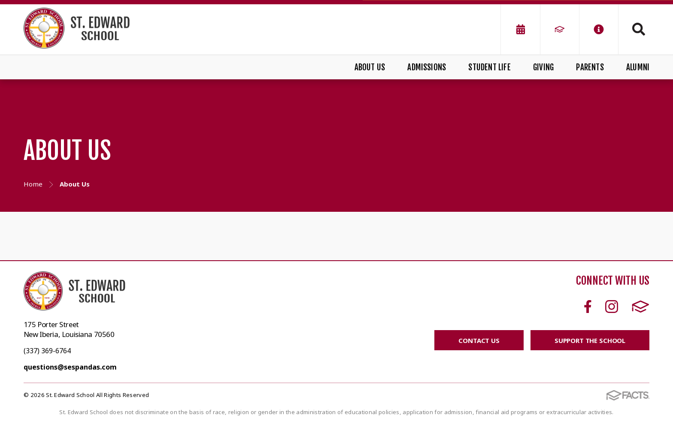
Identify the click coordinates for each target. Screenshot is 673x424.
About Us (370, 67)
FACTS (640, 306)
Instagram (611, 306)
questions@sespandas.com (70, 367)
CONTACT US (479, 340)
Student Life (489, 67)
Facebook (588, 306)
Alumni (637, 67)
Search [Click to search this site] (638, 29)
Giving (543, 67)
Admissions (426, 67)
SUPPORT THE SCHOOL (590, 340)
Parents (589, 67)
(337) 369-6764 (47, 350)
